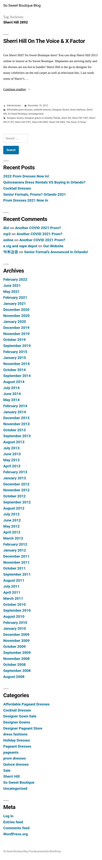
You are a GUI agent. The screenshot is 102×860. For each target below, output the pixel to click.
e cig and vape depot (20, 246)
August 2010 (13, 616)
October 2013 (14, 430)
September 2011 (17, 574)
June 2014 (12, 394)
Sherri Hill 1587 (80, 118)
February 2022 (15, 279)
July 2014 (11, 388)
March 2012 (13, 538)
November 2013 (16, 424)
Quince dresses (16, 764)
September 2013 (17, 436)
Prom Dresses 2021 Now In (25, 200)
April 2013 (11, 466)
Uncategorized (35, 113)
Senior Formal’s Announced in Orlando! (56, 252)
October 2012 (14, 496)
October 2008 (14, 664)
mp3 (7, 234)
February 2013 (15, 472)
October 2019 (14, 339)
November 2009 (16, 640)
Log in (8, 816)
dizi (6, 228)
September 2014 (17, 376)
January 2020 (14, 321)
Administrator (14, 105)
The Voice (71, 122)
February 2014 (15, 406)
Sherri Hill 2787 (23, 122)
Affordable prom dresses (19, 109)
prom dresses (14, 758)
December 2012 (16, 484)
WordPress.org (15, 834)
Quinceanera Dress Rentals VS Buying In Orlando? (44, 182)
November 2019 (16, 334)
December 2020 (16, 309)
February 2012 (15, 544)
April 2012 (11, 532)
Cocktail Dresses (17, 188)
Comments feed (16, 828)
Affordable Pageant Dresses (26, 704)
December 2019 (16, 328)
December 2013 (16, 418)
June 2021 (12, 285)
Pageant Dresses (17, 746)
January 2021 (14, 303)
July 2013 (11, 448)
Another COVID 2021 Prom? (38, 228)
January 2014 (14, 412)
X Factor (82, 122)
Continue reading (17, 89)
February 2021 (15, 297)
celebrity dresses (42, 109)
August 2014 (13, 382)
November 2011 (16, 562)
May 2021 (11, 291)
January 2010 (14, 628)
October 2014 (14, 370)
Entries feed (13, 822)
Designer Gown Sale (19, 716)
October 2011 (14, 568)
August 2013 (13, 442)
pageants (11, 752)
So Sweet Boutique (17, 113)
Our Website (53, 246)
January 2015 (14, 358)
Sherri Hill (11, 776)
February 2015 (15, 352)
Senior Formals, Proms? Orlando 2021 (34, 194)
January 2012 (14, 550)
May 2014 (11, 400)
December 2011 (16, 556)
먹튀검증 (10, 252)
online (8, 240)
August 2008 (13, 677)
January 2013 (14, 478)
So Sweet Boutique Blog (22, 5)
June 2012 (12, 520)
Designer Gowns (60, 109)
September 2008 (17, 670)
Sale (6, 770)
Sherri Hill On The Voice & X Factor (44, 41)
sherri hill (66, 118)
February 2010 (15, 622)
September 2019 (17, 346)
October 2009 (14, 646)
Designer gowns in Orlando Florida (42, 118)
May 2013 (11, 460)
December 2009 (16, 634)
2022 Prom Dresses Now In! (26, 176)
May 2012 (11, 526)
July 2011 (11, 586)
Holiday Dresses (16, 740)
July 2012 (11, 514)
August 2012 (13, 508)
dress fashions (78, 109)
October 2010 (14, 604)
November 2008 (16, 658)
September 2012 (17, 502)
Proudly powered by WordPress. (45, 851)
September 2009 (17, 652)
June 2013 (12, 454)
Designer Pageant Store (22, 728)
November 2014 (16, 364)
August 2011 (13, 580)
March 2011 (13, 598)
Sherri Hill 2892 (40, 122)
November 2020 (16, 316)
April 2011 (11, 592)
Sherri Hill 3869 (57, 122)
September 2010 (17, 610)
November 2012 (16, 490)
